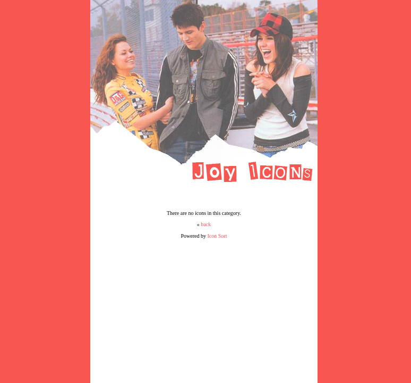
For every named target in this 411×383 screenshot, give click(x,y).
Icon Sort (217, 236)
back (206, 224)
